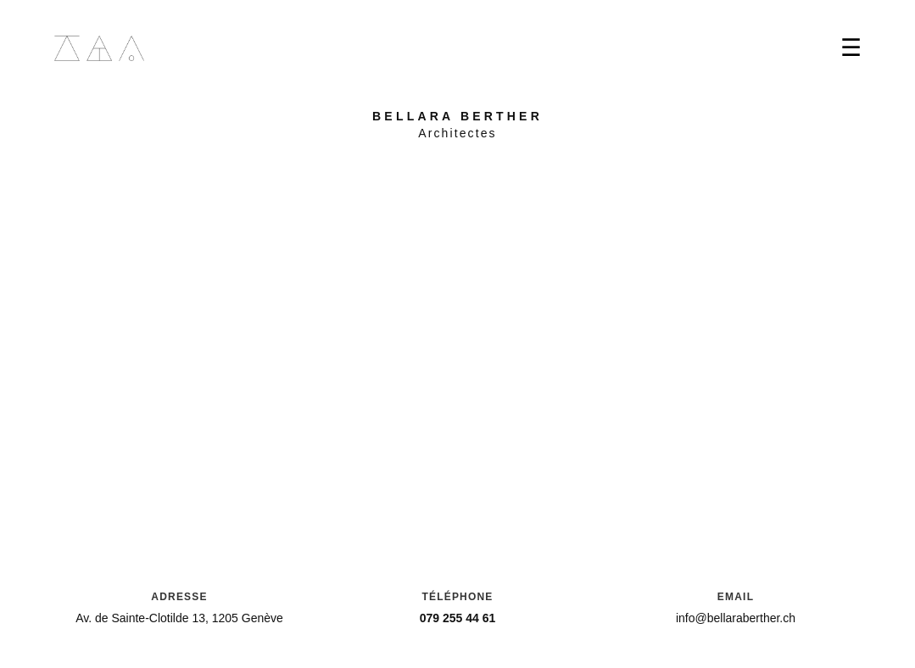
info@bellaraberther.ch (735, 618)
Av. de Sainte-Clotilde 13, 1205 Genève (179, 618)
